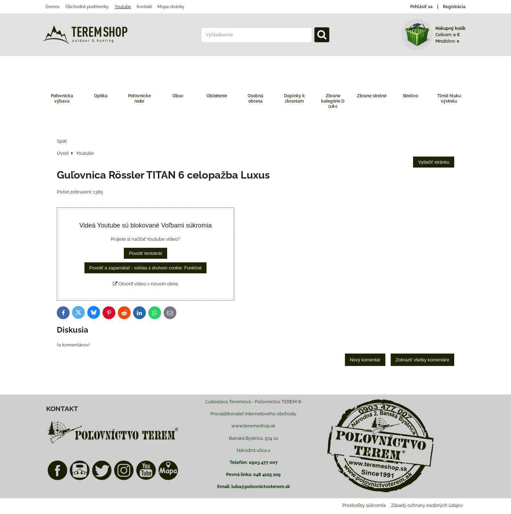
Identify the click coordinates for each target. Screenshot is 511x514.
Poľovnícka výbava (62, 98)
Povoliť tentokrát (145, 253)
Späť (61, 141)
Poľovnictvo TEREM (276, 401)
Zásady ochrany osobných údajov (427, 505)
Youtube (123, 6)
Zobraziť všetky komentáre (422, 359)
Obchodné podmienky (87, 6)
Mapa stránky (171, 6)
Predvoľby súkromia (364, 505)
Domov (52, 6)
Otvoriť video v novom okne (145, 283)
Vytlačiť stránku (433, 162)
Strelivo (410, 95)
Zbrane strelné (371, 95)
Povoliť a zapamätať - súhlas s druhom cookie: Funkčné (145, 267)
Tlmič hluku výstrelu (449, 98)
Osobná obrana (255, 98)
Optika (101, 95)
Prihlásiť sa (421, 6)
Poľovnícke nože (139, 98)
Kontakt (144, 6)
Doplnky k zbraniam (294, 98)
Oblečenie (217, 95)
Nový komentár (365, 359)
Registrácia (454, 6)
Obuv (177, 95)
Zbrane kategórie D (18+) (333, 101)
